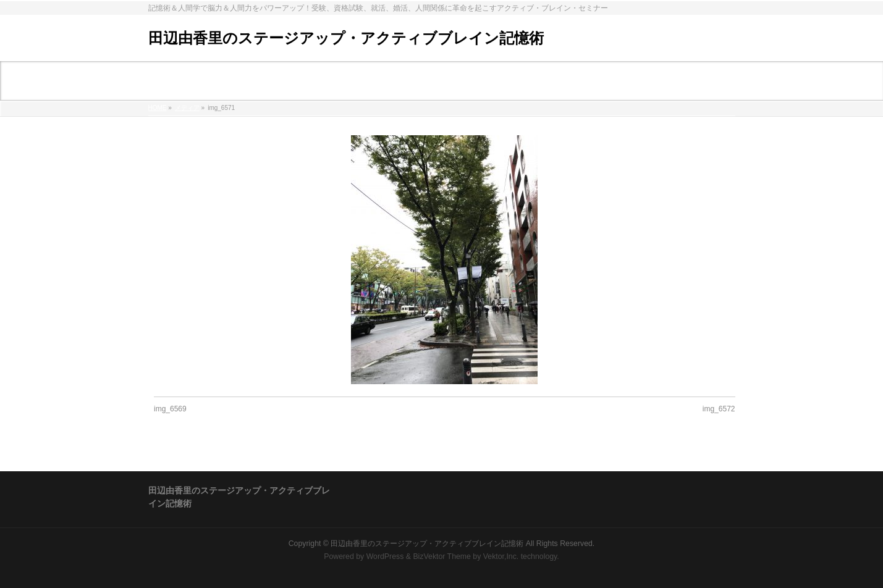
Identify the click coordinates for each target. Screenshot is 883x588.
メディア (187, 107)
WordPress (385, 556)
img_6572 (719, 409)
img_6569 (170, 409)
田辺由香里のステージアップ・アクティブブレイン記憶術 (346, 38)
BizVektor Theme (442, 556)
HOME (157, 107)
